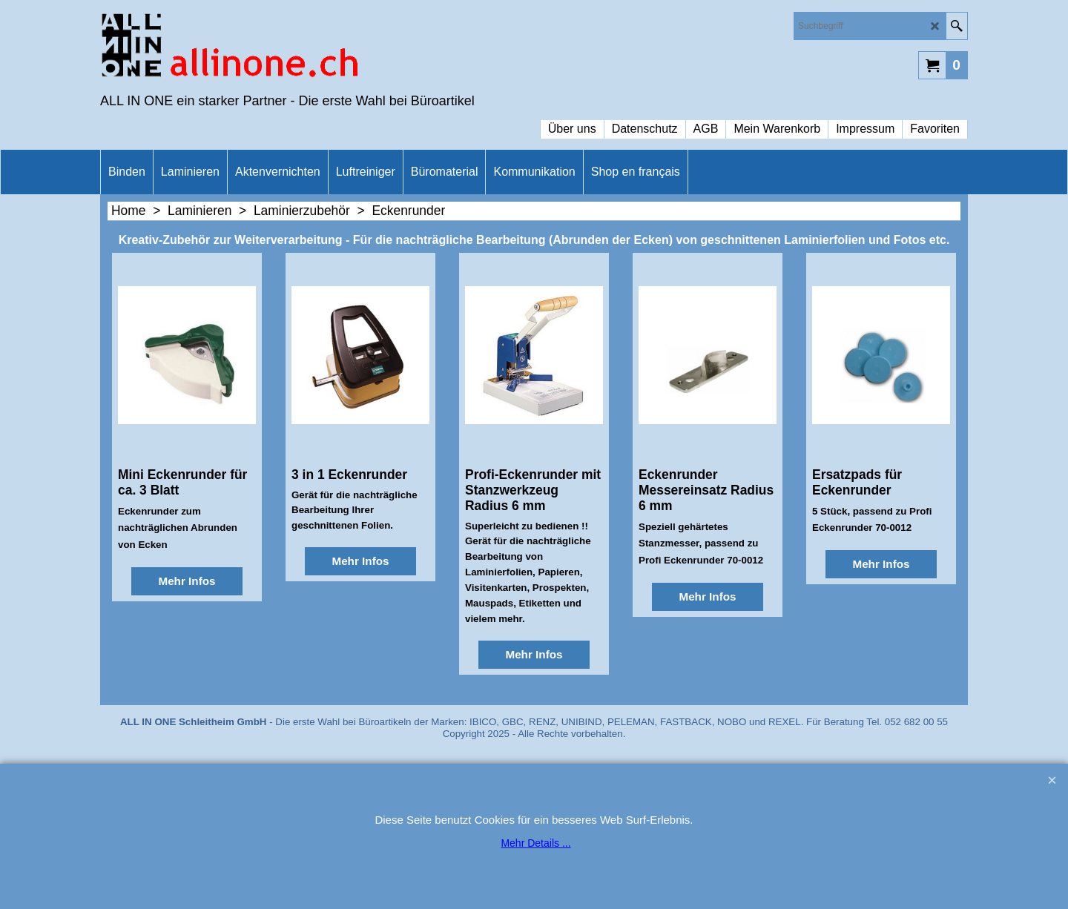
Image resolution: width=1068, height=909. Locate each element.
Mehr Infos (186, 581)
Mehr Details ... (535, 843)
